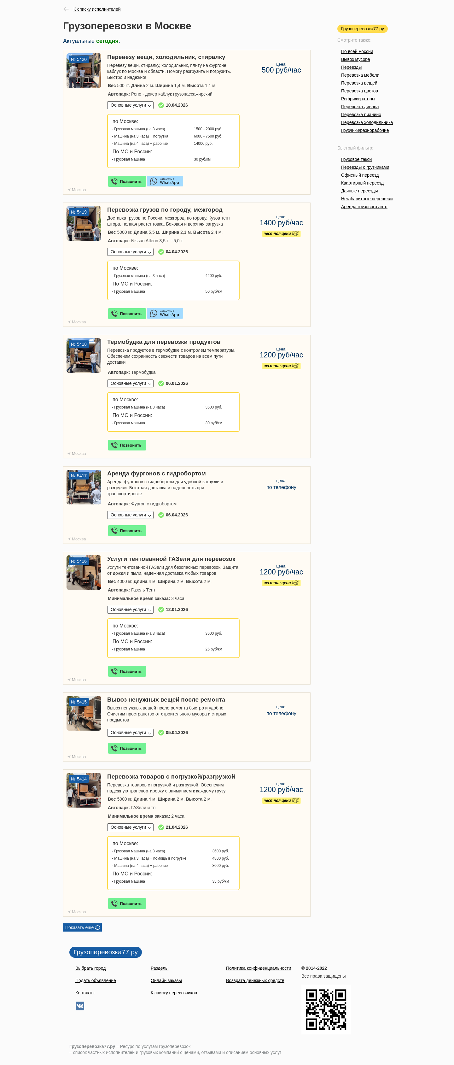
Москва (79, 189)
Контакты (84, 992)
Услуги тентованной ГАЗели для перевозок (171, 559)
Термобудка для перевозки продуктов (164, 341)
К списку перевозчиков (174, 992)
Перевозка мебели (360, 75)
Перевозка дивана (360, 106)
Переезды (351, 67)
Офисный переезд (360, 175)
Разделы (159, 968)
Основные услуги (128, 105)
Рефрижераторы (358, 98)
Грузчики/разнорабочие (365, 130)
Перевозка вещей (359, 82)
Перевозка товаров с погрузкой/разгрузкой (171, 776)
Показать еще (79, 927)
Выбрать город (90, 968)
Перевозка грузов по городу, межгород (165, 209)
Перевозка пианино (361, 114)
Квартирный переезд (362, 182)
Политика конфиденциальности (258, 968)
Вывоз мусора (355, 59)
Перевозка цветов (359, 90)
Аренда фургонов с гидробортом (156, 473)
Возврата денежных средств (255, 980)
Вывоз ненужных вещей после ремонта (166, 699)
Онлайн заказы (166, 980)
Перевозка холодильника (367, 122)
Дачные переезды (359, 190)
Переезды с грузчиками (365, 167)
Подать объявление (95, 980)
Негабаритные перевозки (367, 198)
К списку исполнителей (97, 9)
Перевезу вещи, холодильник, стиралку (166, 57)
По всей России (357, 51)
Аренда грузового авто (364, 206)
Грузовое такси (356, 159)
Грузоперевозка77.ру (362, 28)
